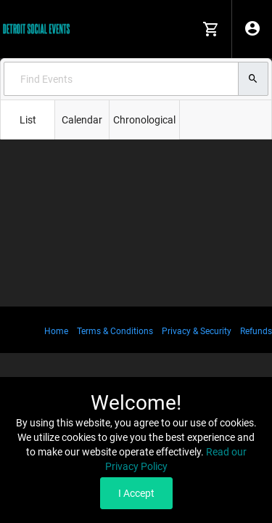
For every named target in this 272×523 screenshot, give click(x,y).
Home (56, 331)
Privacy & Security (196, 331)
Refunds (256, 331)
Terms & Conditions (115, 331)
